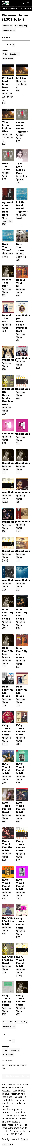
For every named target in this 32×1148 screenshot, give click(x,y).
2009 (4, 531)
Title (5, 54)
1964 (18, 628)
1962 (4, 1014)
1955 (4, 442)
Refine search (15, 1076)
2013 (18, 589)
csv (7, 1065)
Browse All (7, 26)
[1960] (19, 217)
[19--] (18, 530)
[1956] (5, 501)
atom (3, 1065)
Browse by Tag (21, 26)
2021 (4, 295)
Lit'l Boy (21, 78)
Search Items (9, 30)
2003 (4, 224)
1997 (4, 102)
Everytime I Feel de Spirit (8, 960)
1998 (18, 821)
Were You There (6, 166)
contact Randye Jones (13, 1092)
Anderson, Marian (6, 290)
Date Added (8, 58)
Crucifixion (9, 360)
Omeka (24, 1139)
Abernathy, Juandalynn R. (7, 96)
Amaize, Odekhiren (21, 255)
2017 (18, 443)
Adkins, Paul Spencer (21, 178)
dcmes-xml (12, 1065)
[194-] (5, 744)
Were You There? (6, 247)
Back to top (7, 1144)
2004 (18, 743)
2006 (4, 369)
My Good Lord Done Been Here (7, 84)
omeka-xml (23, 1065)
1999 (18, 367)
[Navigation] (28, 3)
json (18, 1065)
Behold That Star (6, 282)
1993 (4, 821)
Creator (13, 54)
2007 (18, 501)
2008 (18, 259)
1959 (18, 141)
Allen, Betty (21, 214)
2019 (4, 330)
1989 (18, 340)
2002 (18, 182)
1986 (18, 782)
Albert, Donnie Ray (7, 219)
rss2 (3, 1068)
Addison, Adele (20, 136)
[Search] (24, 3)
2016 (4, 413)
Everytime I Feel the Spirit (8, 921)
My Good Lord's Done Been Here (7, 208)
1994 (18, 295)
